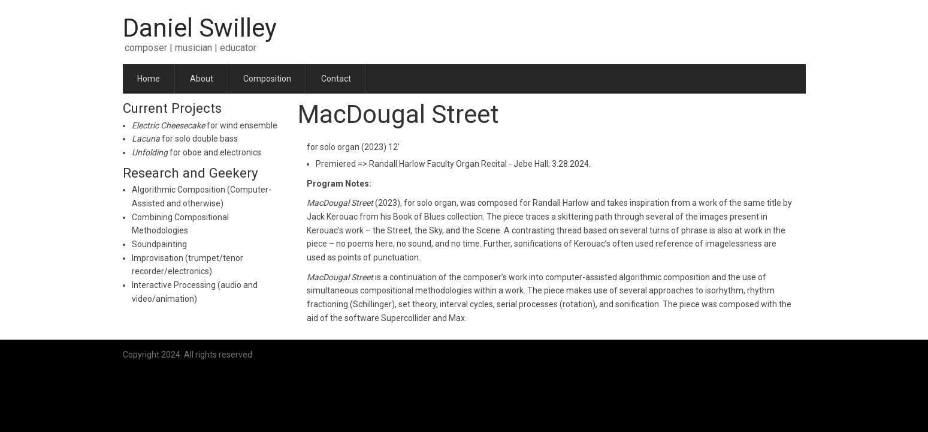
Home (148, 78)
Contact (336, 78)
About (201, 78)
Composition (267, 78)
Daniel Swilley (200, 28)
